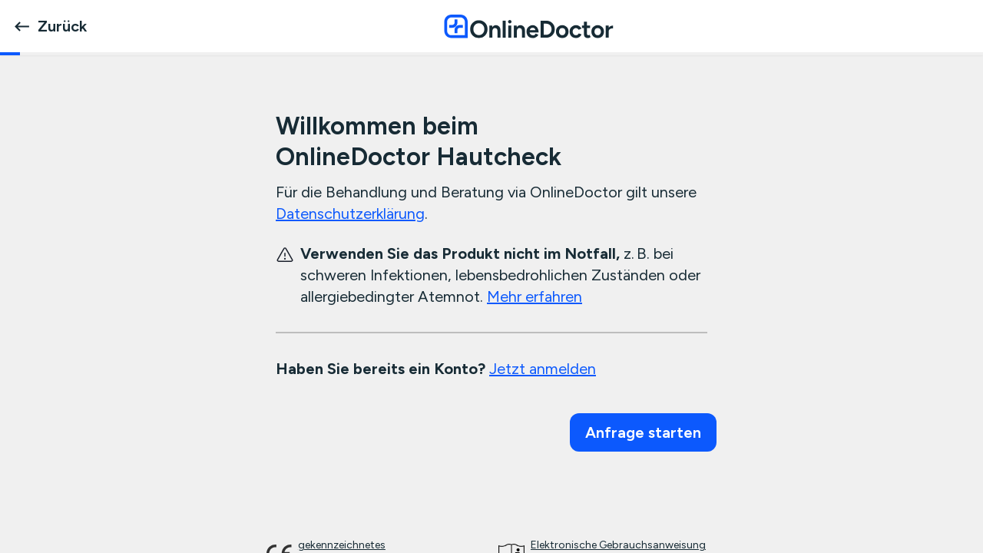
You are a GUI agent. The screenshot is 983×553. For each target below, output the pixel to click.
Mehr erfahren (534, 296)
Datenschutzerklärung (350, 213)
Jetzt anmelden (542, 368)
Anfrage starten (643, 432)
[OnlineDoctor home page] (528, 26)
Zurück (49, 26)
